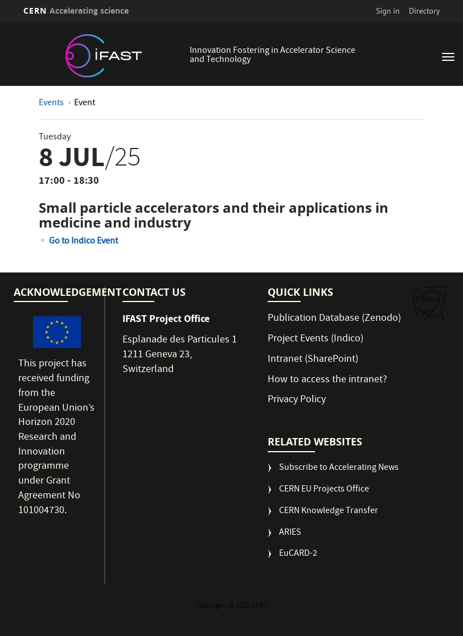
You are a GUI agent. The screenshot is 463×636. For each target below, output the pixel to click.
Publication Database (313, 319)
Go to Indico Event (83, 242)
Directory (424, 11)
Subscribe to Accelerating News (339, 468)
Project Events (298, 339)
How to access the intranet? (329, 380)
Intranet (285, 359)
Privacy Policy (297, 400)
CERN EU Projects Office (324, 490)
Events (52, 103)
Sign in (388, 11)
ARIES (290, 533)
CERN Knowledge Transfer (328, 511)
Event (84, 103)
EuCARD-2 (298, 554)
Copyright (211, 606)
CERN (76, 10)
